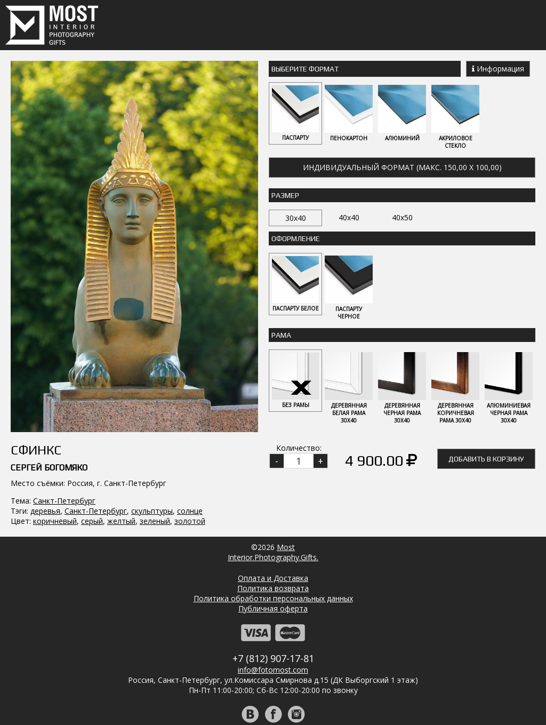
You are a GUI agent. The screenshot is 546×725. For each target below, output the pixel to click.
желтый (121, 406)
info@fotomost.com (273, 623)
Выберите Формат (305, 69)
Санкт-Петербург (64, 385)
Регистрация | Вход (284, 703)
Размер (285, 195)
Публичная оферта (273, 562)
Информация (498, 68)
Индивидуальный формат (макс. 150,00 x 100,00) (402, 167)
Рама (281, 335)
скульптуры (152, 396)
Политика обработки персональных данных (273, 552)
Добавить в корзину (486, 459)
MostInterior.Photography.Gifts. (273, 506)
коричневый (55, 406)
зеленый (155, 406)
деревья (45, 396)
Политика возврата (273, 542)
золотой (189, 406)
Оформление (295, 238)
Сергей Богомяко (49, 352)
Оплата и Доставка (273, 532)
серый (92, 406)
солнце (190, 396)
